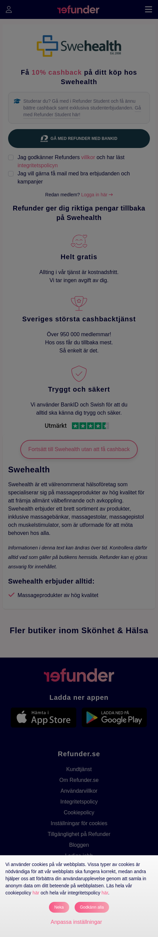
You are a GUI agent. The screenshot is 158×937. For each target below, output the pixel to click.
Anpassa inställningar (76, 922)
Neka (59, 907)
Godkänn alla (92, 907)
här (35, 892)
